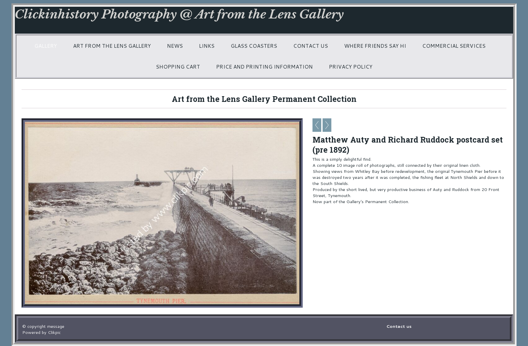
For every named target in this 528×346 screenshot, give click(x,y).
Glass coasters (254, 45)
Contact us (310, 45)
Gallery (45, 45)
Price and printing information (264, 66)
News (175, 45)
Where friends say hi (375, 45)
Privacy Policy (350, 66)
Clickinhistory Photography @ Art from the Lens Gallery (179, 14)
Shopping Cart (178, 66)
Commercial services (454, 45)
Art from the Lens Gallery (112, 45)
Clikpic (54, 332)
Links (206, 45)
